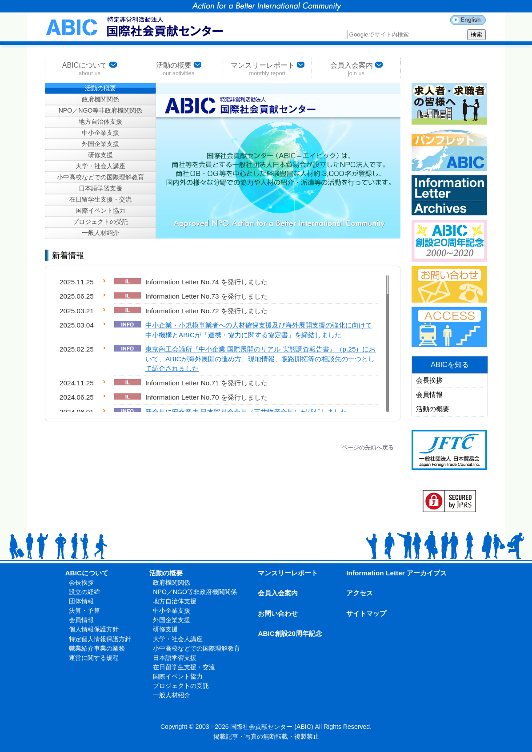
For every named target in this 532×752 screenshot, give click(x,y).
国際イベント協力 (100, 210)
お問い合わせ (278, 613)
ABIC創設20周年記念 (290, 633)
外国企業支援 (100, 143)
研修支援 (100, 154)
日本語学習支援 (100, 188)
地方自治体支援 (100, 121)
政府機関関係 (100, 99)
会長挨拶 (429, 380)
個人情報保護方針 (94, 629)
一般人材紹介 (100, 232)
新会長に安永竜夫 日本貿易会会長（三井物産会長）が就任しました (246, 412)
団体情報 (81, 601)
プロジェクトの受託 (100, 221)
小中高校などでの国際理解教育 (100, 177)
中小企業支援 (100, 132)
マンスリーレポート (267, 68)
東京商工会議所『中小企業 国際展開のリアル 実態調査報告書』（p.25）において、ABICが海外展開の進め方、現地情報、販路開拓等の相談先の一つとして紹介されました (260, 358)
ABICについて (89, 68)
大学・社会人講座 (100, 166)
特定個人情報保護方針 (100, 639)
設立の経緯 (84, 591)
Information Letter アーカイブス (396, 573)
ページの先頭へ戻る (368, 447)
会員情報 (429, 394)
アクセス (359, 593)
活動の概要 (178, 68)
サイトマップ (366, 613)
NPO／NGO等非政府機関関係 (101, 110)
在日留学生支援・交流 (100, 199)
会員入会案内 (356, 68)
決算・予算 (84, 610)
